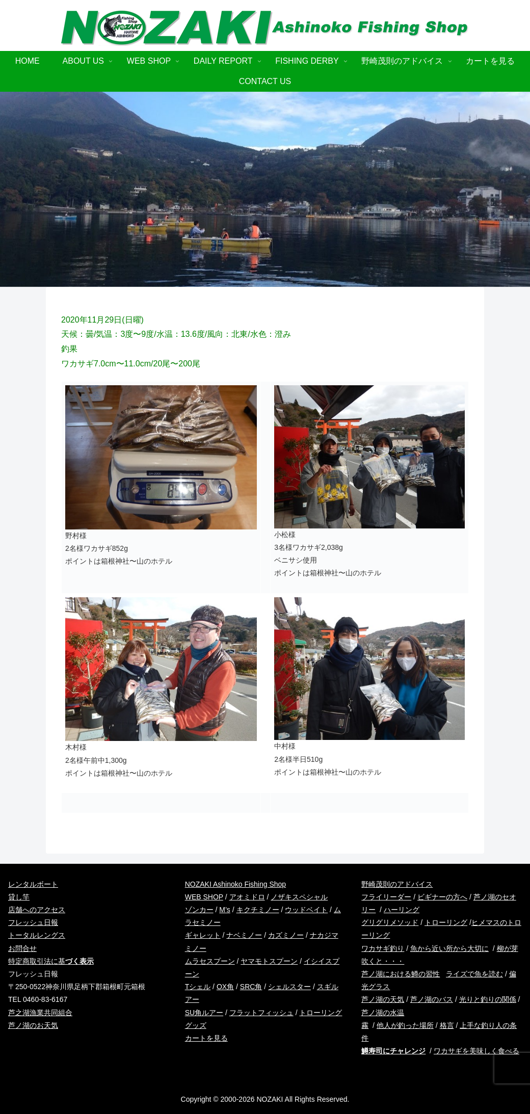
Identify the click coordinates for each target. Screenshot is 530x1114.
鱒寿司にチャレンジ (393, 1051)
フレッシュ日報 (33, 922)
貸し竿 (19, 897)
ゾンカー (199, 910)
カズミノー (286, 935)
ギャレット (203, 935)
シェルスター (289, 987)
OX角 (225, 987)
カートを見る (206, 1038)
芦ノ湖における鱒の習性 (400, 974)
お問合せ (22, 948)
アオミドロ (247, 897)
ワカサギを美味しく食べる (476, 1051)
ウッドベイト (306, 910)
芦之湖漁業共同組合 (40, 1013)
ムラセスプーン (210, 961)
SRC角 (251, 987)
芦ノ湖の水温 (382, 1013)
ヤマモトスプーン (269, 961)
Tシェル (198, 987)
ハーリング (401, 910)
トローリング (446, 922)
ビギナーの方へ (442, 897)
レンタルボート (33, 884)
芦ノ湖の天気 (382, 999)
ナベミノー (244, 935)
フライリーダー (386, 897)
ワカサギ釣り (382, 948)
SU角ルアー (204, 1013)
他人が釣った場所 (405, 1025)
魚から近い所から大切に (449, 948)
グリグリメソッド (389, 922)
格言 (447, 1025)
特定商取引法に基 (51, 961)
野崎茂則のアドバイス (397, 884)
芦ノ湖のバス (431, 999)
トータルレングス (36, 935)
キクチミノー (257, 910)
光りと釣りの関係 (487, 999)
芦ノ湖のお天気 (33, 1025)
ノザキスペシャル (299, 897)
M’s (224, 910)
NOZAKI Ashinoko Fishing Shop (235, 884)
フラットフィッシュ (261, 1013)
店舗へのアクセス (36, 910)
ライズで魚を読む (474, 974)
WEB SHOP (204, 897)
